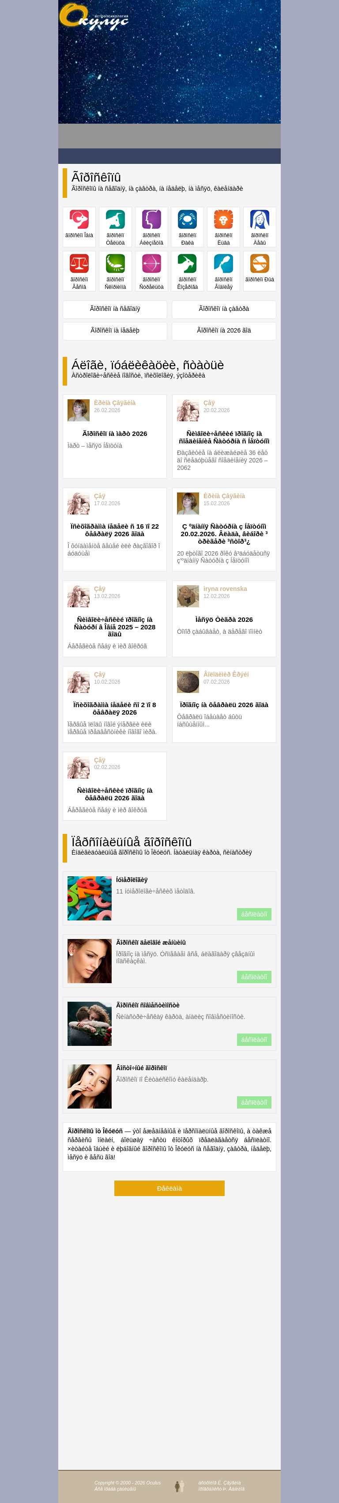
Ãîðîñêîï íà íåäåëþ (114, 330)
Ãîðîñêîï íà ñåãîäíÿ (115, 308)
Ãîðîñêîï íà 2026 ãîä (224, 330)
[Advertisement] (129, 93)
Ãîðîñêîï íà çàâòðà (224, 308)
